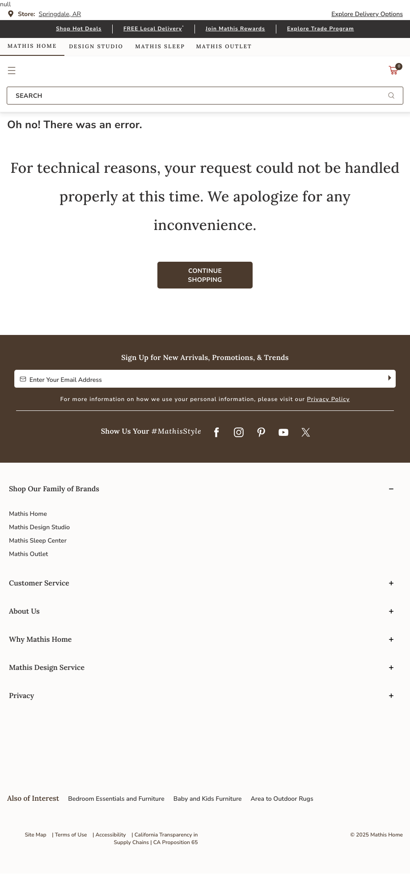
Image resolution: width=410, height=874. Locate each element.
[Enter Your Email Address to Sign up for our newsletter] (198, 379)
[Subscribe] (389, 379)
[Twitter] (306, 433)
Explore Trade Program (320, 29)
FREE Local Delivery (152, 29)
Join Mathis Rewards (235, 29)
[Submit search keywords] (391, 96)
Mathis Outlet (28, 554)
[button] (12, 70)
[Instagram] (239, 433)
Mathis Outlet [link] (224, 46)
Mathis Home (28, 514)
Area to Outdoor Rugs (282, 799)
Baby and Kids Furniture (207, 799)
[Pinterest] (261, 433)
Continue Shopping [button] (205, 275)
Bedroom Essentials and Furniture (116, 799)
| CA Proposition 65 (174, 842)
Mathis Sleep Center (38, 540)
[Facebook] (216, 433)
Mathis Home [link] (32, 46)
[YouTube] (283, 433)
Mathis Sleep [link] (160, 46)
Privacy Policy (328, 399)
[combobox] (205, 96)
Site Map (35, 835)
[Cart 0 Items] (393, 72)
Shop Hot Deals (78, 29)
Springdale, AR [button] (60, 14)
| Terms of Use (69, 835)
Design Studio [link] (96, 46)
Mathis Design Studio (39, 527)
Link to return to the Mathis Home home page (205, 70)
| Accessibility (109, 835)
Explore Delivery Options (367, 14)
